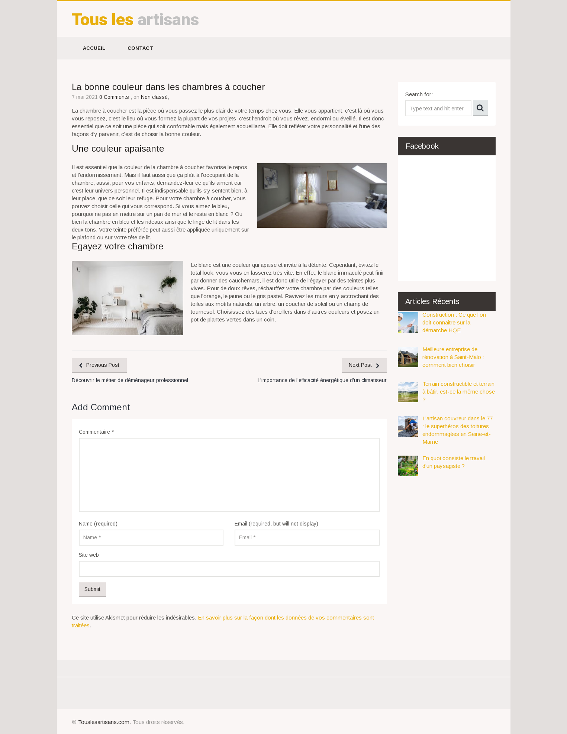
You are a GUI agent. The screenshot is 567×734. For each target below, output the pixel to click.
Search (480, 108)
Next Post (360, 365)
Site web (89, 555)
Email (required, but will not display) (276, 524)
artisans (135, 19)
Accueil (94, 48)
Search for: (419, 94)
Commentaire (96, 432)
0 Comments (115, 97)
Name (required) (98, 524)
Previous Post (103, 365)
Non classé (154, 97)
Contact (140, 48)
